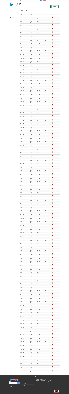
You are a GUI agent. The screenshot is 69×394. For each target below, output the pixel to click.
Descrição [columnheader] (21, 13)
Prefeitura (53, 0)
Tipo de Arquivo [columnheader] (32, 13)
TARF (24, 385)
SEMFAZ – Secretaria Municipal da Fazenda (18, 0)
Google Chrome (51, 381)
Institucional (25, 380)
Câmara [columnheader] (38, 13)
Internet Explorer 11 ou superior (53, 384)
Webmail (49, 0)
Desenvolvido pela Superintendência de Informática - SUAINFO (45, 392)
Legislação (25, 383)
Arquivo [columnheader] (53, 13)
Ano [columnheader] (45, 13)
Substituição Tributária (27, 387)
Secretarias (57, 0)
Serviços (25, 381)
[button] (14, 10)
